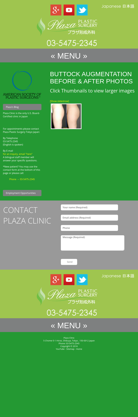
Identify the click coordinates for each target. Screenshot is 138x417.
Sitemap (70, 349)
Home (79, 349)
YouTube (60, 349)
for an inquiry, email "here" (17, 154)
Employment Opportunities (21, 193)
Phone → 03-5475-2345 (22, 179)
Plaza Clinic (68, 337)
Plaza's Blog (12, 107)
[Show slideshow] (59, 101)
